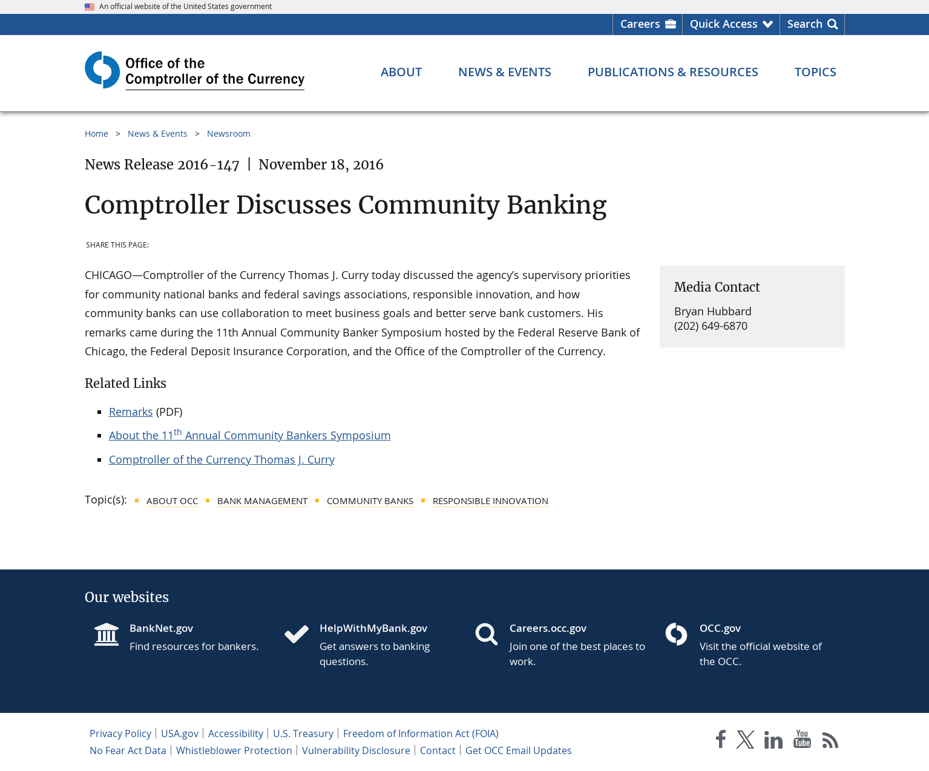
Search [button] (804, 23)
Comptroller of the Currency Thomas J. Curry (222, 459)
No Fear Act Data (128, 750)
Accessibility (235, 733)
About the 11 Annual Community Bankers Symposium (250, 435)
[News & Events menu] (505, 72)
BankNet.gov (161, 628)
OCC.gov (720, 628)
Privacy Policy (120, 733)
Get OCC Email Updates (518, 750)
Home (96, 133)
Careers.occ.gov (548, 628)
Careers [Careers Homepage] (640, 23)
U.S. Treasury (303, 733)
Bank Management (262, 500)
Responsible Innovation (490, 500)
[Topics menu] (815, 72)
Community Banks (370, 500)
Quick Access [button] (724, 23)
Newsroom (229, 133)
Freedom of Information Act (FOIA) (421, 733)
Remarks (131, 411)
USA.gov (180, 733)
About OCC (172, 500)
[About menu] (401, 72)
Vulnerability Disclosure (356, 750)
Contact (438, 750)
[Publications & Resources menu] (673, 72)
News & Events (158, 133)
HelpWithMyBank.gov (373, 628)
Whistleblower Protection (234, 750)
